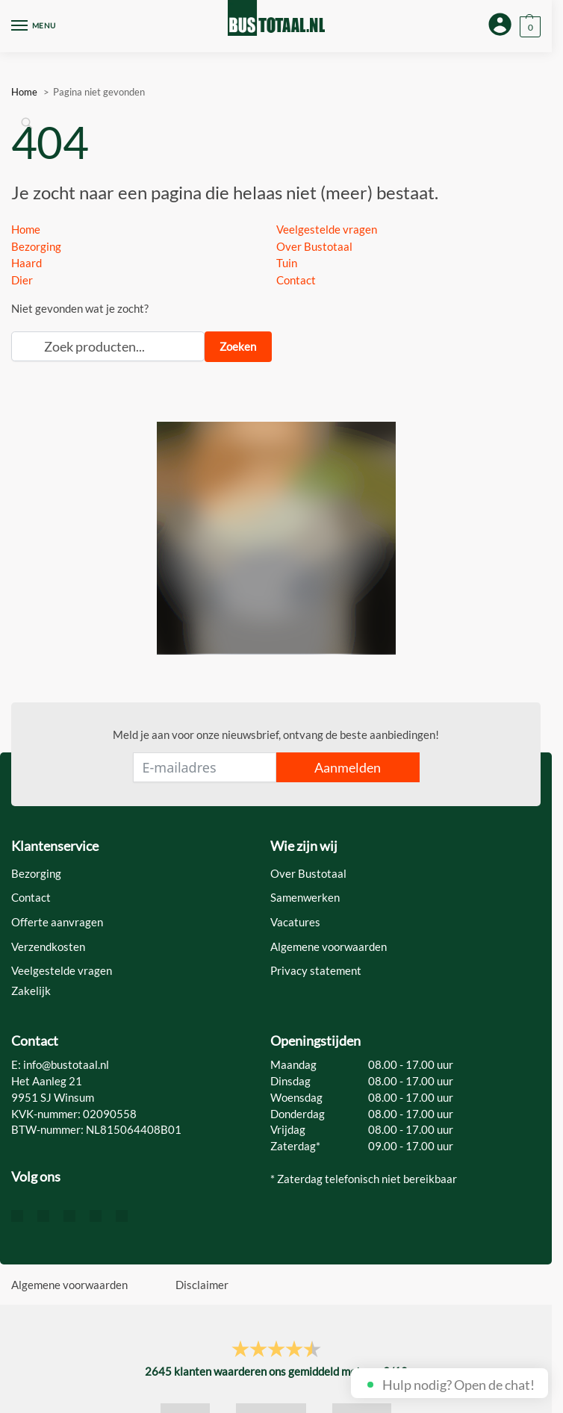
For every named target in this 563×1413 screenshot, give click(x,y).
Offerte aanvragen (57, 922)
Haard (26, 262)
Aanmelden (347, 767)
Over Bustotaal (314, 246)
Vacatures (295, 922)
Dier (22, 280)
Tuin (286, 262)
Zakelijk (31, 991)
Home (25, 229)
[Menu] (33, 26)
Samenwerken (305, 897)
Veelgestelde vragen (326, 229)
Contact (296, 280)
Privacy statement (315, 970)
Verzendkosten (48, 947)
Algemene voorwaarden (328, 947)
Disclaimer (201, 1284)
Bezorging (36, 246)
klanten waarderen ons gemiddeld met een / (276, 1371)
